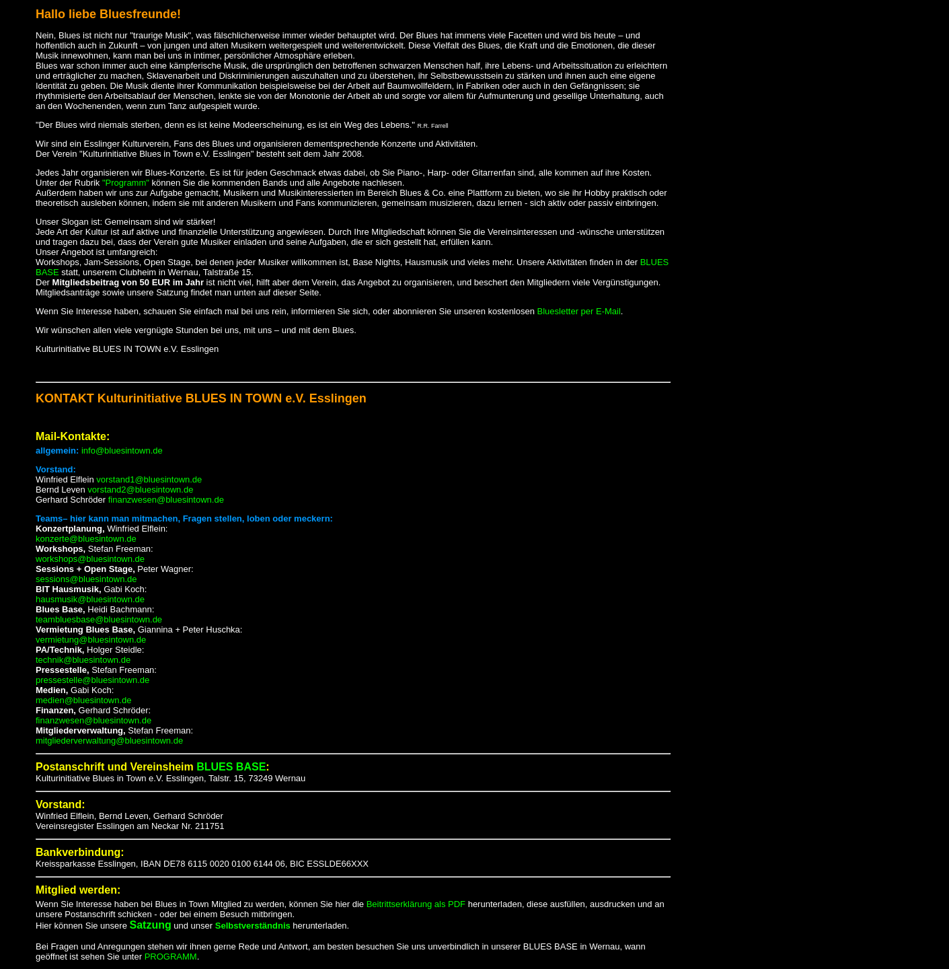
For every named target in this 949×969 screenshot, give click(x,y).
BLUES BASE (231, 767)
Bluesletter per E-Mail (579, 311)
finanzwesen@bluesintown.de (165, 500)
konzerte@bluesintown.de (86, 539)
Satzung (150, 925)
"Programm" (125, 183)
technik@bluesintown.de (83, 660)
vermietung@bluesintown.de (91, 640)
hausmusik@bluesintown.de (90, 599)
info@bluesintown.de (122, 450)
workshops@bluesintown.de (90, 559)
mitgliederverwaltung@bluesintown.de (109, 740)
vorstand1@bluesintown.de (149, 479)
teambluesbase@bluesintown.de (99, 619)
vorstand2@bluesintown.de (140, 490)
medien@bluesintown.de (84, 700)
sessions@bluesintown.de (86, 579)
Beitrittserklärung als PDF (416, 904)
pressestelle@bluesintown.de (92, 680)
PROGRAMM (169, 957)
